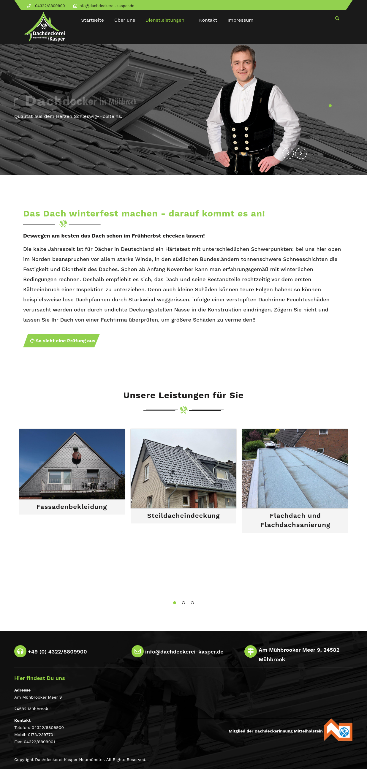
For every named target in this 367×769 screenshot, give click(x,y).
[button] (301, 153)
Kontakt (208, 20)
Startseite (92, 20)
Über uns (124, 20)
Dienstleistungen (164, 20)
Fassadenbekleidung (71, 506)
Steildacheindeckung (183, 515)
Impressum (240, 20)
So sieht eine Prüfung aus (62, 341)
